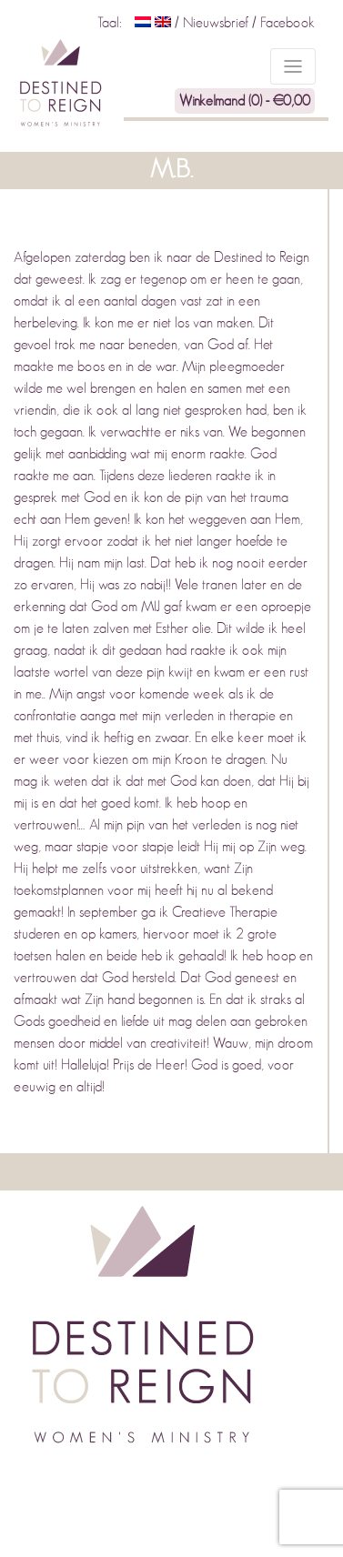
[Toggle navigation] (293, 66)
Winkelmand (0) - (244, 101)
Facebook (287, 22)
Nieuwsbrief (217, 22)
